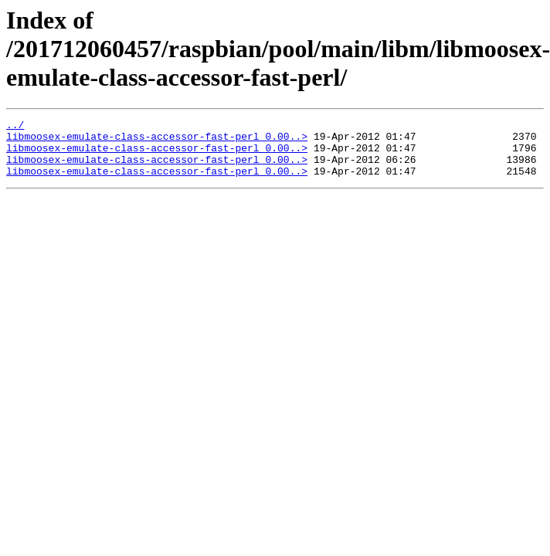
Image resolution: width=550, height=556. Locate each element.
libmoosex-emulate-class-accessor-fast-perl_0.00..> (156, 140)
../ (15, 127)
